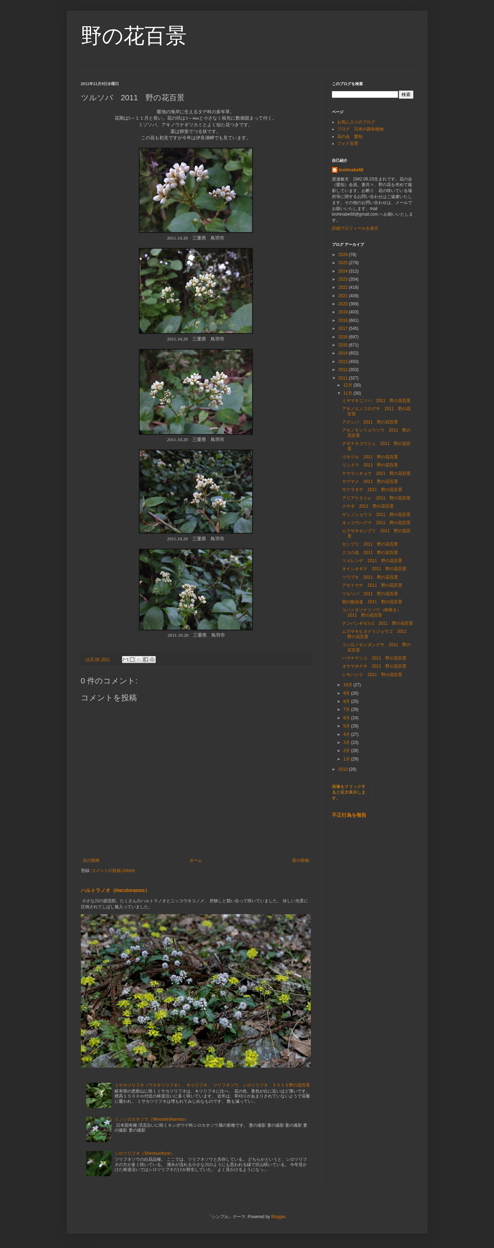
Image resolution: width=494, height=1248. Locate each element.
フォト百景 (347, 143)
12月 (348, 385)
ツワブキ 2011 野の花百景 (370, 577)
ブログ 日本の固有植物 (360, 129)
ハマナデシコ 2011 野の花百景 (374, 658)
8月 (347, 701)
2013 (343, 361)
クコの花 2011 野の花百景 (370, 552)
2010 (343, 769)
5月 (347, 726)
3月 (347, 742)
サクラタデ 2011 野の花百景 (372, 489)
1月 (347, 759)
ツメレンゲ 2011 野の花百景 (372, 560)
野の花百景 (134, 35)
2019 (343, 312)
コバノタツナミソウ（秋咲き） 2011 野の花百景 (373, 612)
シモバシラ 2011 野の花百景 (372, 674)
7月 (347, 709)
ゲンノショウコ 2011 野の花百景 (376, 514)
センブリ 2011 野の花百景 (370, 544)
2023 (343, 279)
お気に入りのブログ (356, 122)
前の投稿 (300, 860)
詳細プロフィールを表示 (355, 228)
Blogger (278, 1216)
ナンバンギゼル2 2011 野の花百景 (377, 623)
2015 (343, 345)
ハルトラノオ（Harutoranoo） (115, 890)
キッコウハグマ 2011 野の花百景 (376, 522)
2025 (343, 262)
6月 (347, 717)
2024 (343, 271)
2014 (343, 353)
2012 (343, 369)
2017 (343, 328)
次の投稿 (91, 860)
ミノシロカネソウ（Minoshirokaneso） (152, 1119)
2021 (343, 295)
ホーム (196, 860)
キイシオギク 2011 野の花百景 (374, 568)
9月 (347, 693)
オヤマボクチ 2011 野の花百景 (374, 666)
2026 (343, 254)
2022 (343, 287)
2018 (343, 320)
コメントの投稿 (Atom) (113, 870)
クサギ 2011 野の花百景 (368, 506)
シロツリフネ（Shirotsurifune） (144, 1153)
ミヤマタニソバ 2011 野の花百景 (376, 400)
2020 (343, 303)
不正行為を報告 (349, 815)
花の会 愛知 (350, 136)
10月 (348, 684)
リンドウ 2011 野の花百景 (370, 465)
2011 (343, 378)
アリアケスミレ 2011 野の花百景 (376, 498)
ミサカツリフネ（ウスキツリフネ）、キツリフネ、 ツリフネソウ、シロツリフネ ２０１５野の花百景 (212, 1085)
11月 (348, 393)
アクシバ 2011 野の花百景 (370, 422)
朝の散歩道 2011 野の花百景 (372, 601)
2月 (347, 750)
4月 (347, 734)
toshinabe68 (351, 169)
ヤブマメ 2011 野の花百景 (370, 481)
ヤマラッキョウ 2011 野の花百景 (376, 473)
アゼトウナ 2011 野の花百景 (372, 585)
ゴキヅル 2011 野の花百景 (370, 456)
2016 (343, 337)
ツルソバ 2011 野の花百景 (370, 593)
